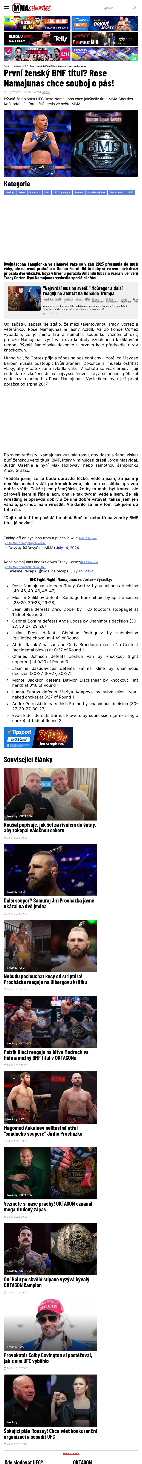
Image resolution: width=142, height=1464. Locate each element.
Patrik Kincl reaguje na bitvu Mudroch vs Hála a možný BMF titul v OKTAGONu (103, 898)
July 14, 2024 (67, 563)
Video (87, 308)
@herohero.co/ (40, 1384)
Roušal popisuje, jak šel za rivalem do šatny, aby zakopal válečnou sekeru (35, 831)
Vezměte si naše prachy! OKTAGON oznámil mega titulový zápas (98, 965)
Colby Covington (122, 309)
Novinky (18, 66)
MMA (25, 193)
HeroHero (57, 1429)
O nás (41, 1429)
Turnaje (93, 193)
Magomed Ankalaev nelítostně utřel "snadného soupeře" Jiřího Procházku (35, 965)
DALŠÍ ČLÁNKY (71, 1124)
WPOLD (47, 93)
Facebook (58, 1397)
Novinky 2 (40, 193)
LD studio (129, 1459)
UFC (26, 66)
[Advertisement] (71, 237)
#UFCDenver (90, 554)
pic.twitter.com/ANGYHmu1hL (29, 582)
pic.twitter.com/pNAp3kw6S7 (29, 558)
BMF (31, 200)
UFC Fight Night (73, 193)
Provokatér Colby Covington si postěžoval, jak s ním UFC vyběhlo (103, 1033)
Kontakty (76, 1421)
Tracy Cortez (14, 200)
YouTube (114, 1397)
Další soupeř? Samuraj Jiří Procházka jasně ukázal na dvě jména (104, 831)
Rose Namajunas (113, 193)
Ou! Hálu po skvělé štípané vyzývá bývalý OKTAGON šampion (31, 1033)
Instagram (86, 1397)
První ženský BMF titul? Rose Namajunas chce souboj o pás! (63, 66)
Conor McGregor (107, 309)
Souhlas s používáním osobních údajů (89, 1459)
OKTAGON (26, 815)
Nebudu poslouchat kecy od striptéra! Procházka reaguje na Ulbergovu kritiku (34, 898)
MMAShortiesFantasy (87, 1429)
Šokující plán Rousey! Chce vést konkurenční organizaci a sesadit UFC (35, 1100)
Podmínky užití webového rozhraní (27, 1459)
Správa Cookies (57, 1459)
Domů (7, 66)
